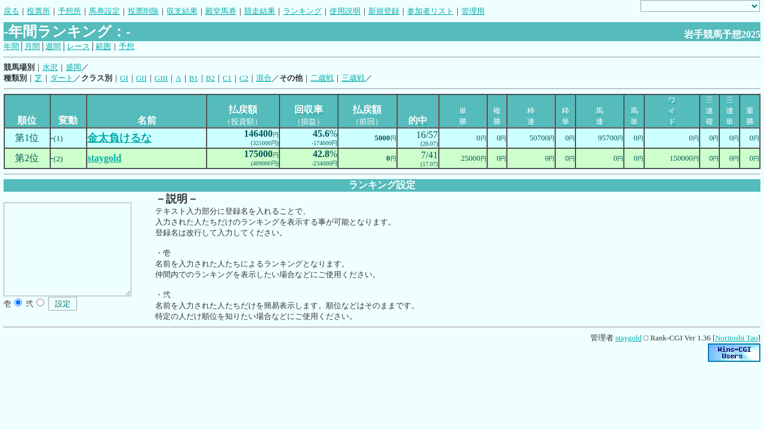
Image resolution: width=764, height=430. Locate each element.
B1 (193, 77)
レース (78, 46)
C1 (227, 77)
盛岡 (73, 67)
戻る (11, 11)
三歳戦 (353, 77)
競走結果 (259, 11)
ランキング (302, 11)
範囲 (103, 46)
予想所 (69, 11)
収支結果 (182, 11)
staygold (628, 337)
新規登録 (383, 11)
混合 (264, 77)
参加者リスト (430, 11)
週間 (53, 46)
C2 (243, 77)
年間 (11, 46)
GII (141, 77)
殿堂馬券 (220, 11)
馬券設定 (104, 11)
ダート (61, 77)
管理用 (473, 11)
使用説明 (345, 11)
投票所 (38, 11)
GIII (161, 77)
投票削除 (143, 11)
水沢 (50, 67)
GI (124, 77)
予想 (126, 46)
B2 (210, 77)
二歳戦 (322, 77)
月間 (32, 46)
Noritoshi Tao (736, 337)
